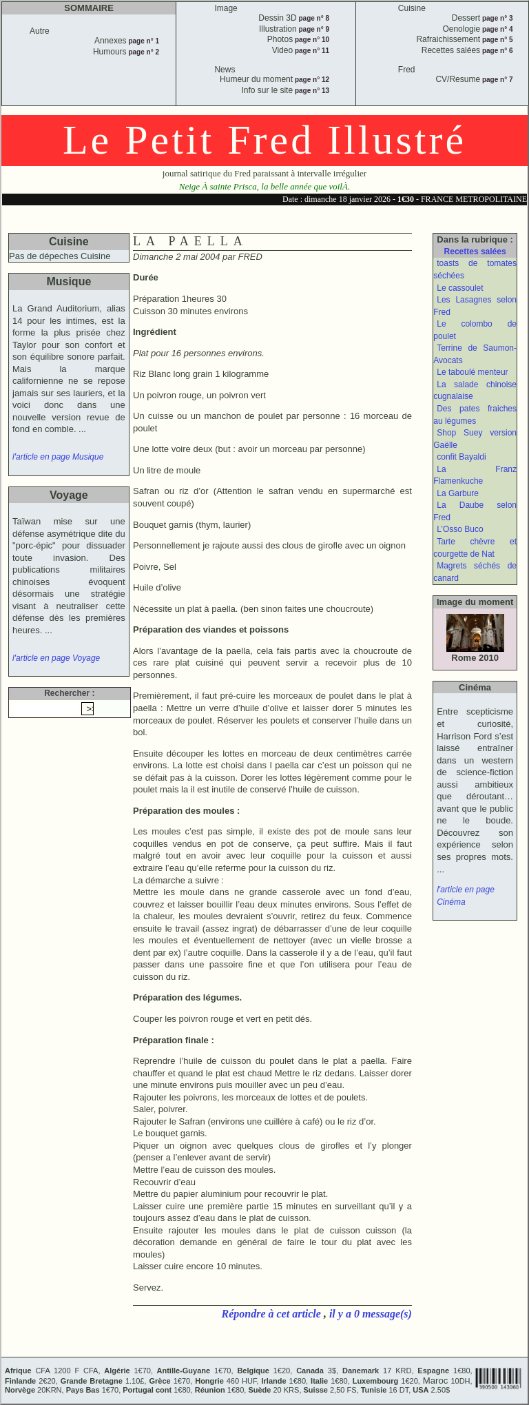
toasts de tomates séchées (475, 269)
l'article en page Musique (57, 457)
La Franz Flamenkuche (475, 475)
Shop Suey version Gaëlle (475, 439)
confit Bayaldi (461, 457)
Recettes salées (475, 251)
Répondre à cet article (273, 1314)
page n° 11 (311, 50)
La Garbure (458, 493)
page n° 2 (143, 52)
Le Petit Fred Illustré (264, 140)
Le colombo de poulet (475, 330)
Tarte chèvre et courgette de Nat (475, 548)
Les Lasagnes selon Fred (475, 306)
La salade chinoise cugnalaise (475, 391)
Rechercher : (69, 693)
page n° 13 (311, 90)
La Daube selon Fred (475, 511)
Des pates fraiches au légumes (475, 415)
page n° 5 (496, 39)
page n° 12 (311, 79)
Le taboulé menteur (472, 372)
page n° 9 (313, 29)
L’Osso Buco (460, 529)
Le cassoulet (460, 288)
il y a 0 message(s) (370, 1314)
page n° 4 (496, 29)
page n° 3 (496, 18)
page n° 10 (311, 39)
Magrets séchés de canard (475, 572)
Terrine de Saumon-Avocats (475, 354)
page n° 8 (313, 18)
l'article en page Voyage (56, 658)
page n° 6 (496, 50)
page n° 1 (143, 41)
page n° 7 (496, 79)
